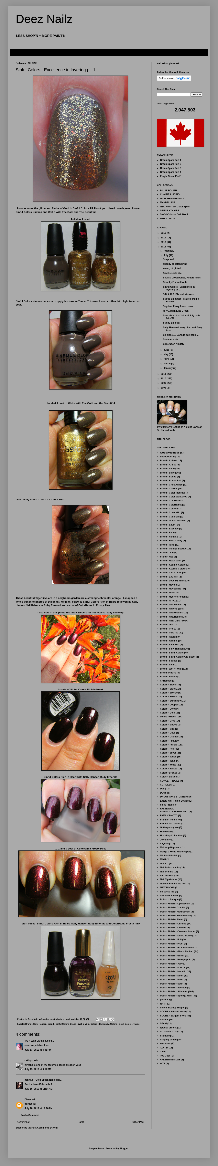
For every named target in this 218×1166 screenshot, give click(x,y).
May (166, 354)
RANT (163, 1003)
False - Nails (167, 804)
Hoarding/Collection (171, 835)
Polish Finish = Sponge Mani (176, 995)
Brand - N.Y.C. (168, 600)
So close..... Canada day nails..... (181, 335)
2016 (164, 233)
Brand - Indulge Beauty (173, 548)
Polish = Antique (169, 899)
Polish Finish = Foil (171, 939)
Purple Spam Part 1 (171, 176)
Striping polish (168, 1039)
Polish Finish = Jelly (171, 963)
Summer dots (170, 339)
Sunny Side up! (171, 322)
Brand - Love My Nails (172, 580)
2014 (164, 237)
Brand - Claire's (168, 488)
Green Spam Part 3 (170, 168)
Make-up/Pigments (170, 847)
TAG (162, 1051)
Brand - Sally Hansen (36, 1024)
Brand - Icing (167, 544)
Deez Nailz (44, 19)
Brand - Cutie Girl (170, 516)
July (166, 255)
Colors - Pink (167, 740)
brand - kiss (166, 556)
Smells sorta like (172, 273)
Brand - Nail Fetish (170, 604)
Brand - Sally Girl (169, 644)
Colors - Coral (168, 708)
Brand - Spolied (169, 660)
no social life (167, 891)
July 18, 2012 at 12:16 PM (38, 1108)
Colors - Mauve (168, 724)
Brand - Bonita (168, 476)
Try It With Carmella (36, 1040)
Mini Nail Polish (169, 855)
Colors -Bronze (168, 772)
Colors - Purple (168, 744)
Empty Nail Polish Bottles (174, 800)
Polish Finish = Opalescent (175, 903)
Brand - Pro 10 (168, 628)
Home (81, 1122)
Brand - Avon (167, 468)
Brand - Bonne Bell (170, 480)
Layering (165, 843)
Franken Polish (168, 819)
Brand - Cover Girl (170, 512)
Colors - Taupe (132, 1024)
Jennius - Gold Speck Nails (40, 1079)
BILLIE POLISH (168, 190)
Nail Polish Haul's (170, 867)
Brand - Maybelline (170, 588)
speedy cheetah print (175, 264)
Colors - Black (168, 684)
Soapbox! (168, 259)
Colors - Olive (167, 732)
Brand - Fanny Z (169, 536)
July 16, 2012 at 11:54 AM (38, 1089)
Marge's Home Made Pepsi (175, 851)
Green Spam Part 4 (170, 172)
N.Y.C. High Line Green (176, 310)
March (167, 363)
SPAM (163, 1023)
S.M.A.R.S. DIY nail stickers (178, 294)
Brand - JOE (167, 552)
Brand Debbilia (168, 676)
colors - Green (168, 716)
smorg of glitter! (172, 268)
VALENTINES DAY (170, 1059)
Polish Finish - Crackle (172, 907)
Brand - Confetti (169, 508)
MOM (163, 859)
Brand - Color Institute (172, 492)
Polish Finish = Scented (173, 987)
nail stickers (167, 875)
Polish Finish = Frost (171, 943)
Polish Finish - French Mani (175, 915)
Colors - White (168, 764)
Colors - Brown (168, 696)
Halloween (166, 831)
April (167, 359)
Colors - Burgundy (100, 1024)
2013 (164, 242)
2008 (164, 387)
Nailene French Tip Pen (173, 883)
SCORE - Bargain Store (173, 1015)
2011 (164, 374)
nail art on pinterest (168, 63)
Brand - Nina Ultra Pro (172, 620)
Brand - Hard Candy (171, 540)
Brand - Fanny (168, 532)
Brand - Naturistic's (171, 616)
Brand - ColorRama (170, 504)
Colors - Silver (168, 752)
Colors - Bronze (169, 692)
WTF (162, 1063)
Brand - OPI (166, 624)
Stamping (165, 1035)
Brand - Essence (169, 528)
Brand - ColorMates (171, 500)
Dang (163, 788)
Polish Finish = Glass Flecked (176, 951)
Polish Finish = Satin (171, 983)
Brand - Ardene (168, 460)
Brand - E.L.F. (167, 524)
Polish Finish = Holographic (175, 959)
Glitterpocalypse (169, 827)
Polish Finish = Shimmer (174, 991)
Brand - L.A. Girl (169, 576)
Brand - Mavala (168, 584)
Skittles (164, 1019)
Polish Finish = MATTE (172, 967)
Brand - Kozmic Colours (173, 568)
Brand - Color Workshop (173, 496)
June (167, 350)
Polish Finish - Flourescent (175, 911)
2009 (164, 383)
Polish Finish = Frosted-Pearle (177, 947)
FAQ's (16, 52)
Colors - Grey (167, 720)
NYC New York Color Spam (175, 206)
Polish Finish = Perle (171, 979)
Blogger (124, 1148)
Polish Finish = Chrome (173, 923)
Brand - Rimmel (169, 640)
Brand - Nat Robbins (171, 612)
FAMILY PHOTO (168, 815)
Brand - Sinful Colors (58, 1024)
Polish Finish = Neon (171, 975)
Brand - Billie (167, 472)
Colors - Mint (167, 728)
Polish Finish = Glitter (172, 955)
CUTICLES (166, 784)
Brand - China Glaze (171, 484)
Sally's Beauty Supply (172, 1007)
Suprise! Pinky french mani (178, 306)
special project (168, 1027)
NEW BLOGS (167, 887)
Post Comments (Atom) (44, 1127)
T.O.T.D (164, 1047)
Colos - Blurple (168, 776)
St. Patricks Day (169, 1031)
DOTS (163, 792)
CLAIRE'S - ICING (170, 194)
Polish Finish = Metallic (173, 971)
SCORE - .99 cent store (173, 1011)
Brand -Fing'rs (168, 672)
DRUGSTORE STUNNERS (174, 796)
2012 (164, 246)
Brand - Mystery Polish (173, 596)
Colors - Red (167, 748)
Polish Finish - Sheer (171, 919)
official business (169, 895)
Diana (28, 1099)
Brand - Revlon (168, 636)
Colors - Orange (169, 736)
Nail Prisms (166, 871)
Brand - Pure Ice (169, 632)
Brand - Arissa (168, 464)
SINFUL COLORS (169, 210)
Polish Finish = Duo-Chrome (176, 935)
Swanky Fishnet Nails (175, 282)
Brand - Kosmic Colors (173, 564)
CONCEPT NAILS (169, 780)
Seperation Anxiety (173, 344)
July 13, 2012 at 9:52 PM (38, 1069)
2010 (164, 378)
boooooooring (168, 456)
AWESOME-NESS (170, 452)
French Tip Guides (170, 823)
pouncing (165, 999)
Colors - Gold (117, 1024)
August (168, 250)
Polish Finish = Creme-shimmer (177, 931)
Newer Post (23, 1122)
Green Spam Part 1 (170, 160)
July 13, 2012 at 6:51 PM (38, 1049)
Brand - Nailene (168, 608)
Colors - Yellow (168, 768)
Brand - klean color (170, 560)
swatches (165, 1043)
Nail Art (164, 863)
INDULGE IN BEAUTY (172, 198)
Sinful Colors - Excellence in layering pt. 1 (179, 288)
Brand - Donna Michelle (173, 520)
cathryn (29, 1060)
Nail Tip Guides (168, 879)
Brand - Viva (167, 664)
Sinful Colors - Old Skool (174, 214)
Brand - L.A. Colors (170, 572)
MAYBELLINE (167, 202)
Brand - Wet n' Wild (79, 1024)
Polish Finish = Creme (172, 927)
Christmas (166, 680)
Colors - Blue (167, 688)
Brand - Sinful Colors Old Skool (177, 656)
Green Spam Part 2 (170, 164)
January (168, 368)
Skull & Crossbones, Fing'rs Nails (182, 277)
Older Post (138, 1122)
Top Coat (165, 1055)
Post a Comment (30, 1115)
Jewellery (165, 839)
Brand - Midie (167, 592)
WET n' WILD (167, 218)
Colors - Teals (167, 760)
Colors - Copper (169, 704)
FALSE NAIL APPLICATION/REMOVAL (174, 810)
